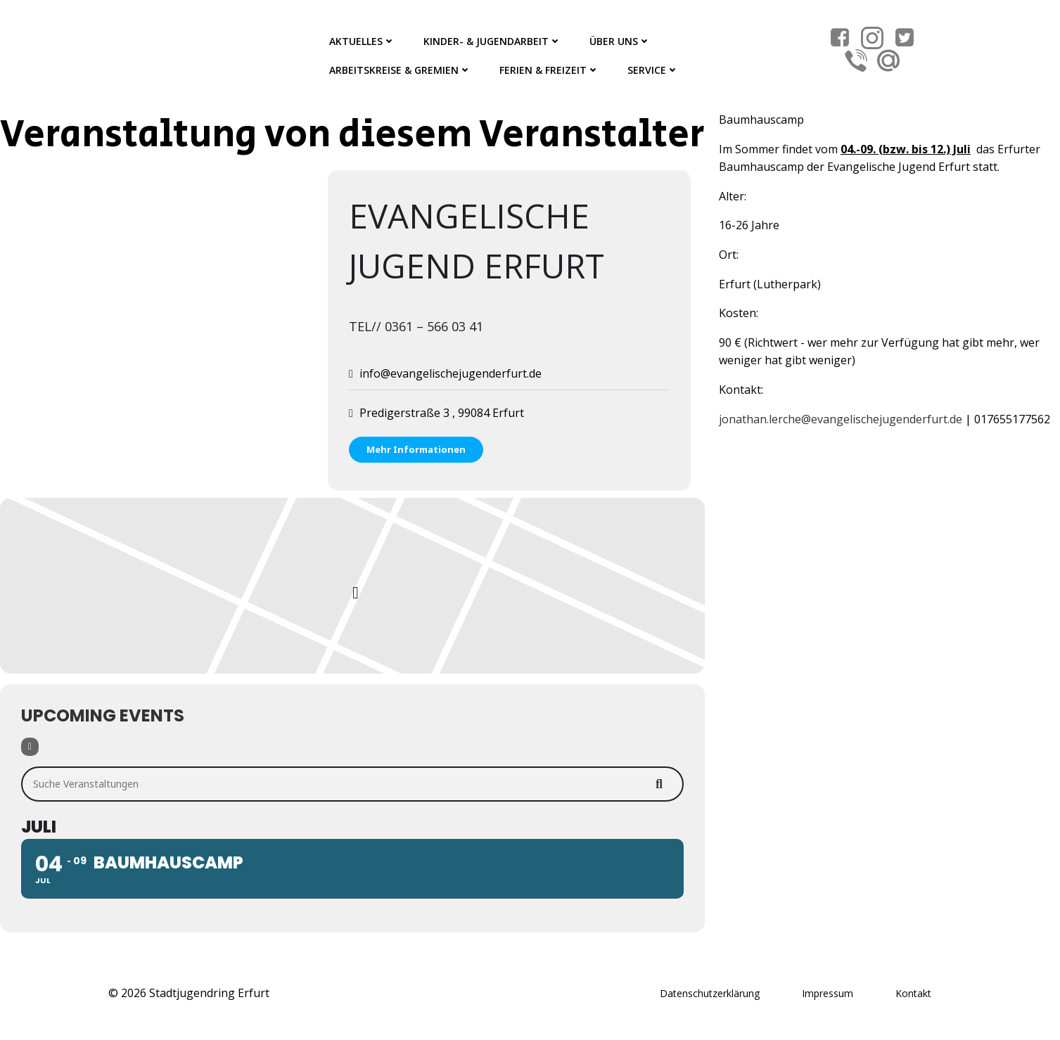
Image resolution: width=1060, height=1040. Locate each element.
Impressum (827, 993)
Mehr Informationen (416, 449)
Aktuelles (362, 41)
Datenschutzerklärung (710, 993)
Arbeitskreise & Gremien (400, 70)
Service (653, 70)
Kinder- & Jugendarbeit (492, 41)
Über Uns (620, 41)
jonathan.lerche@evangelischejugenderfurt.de (840, 419)
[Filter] (30, 747)
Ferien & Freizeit (549, 70)
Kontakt (913, 993)
